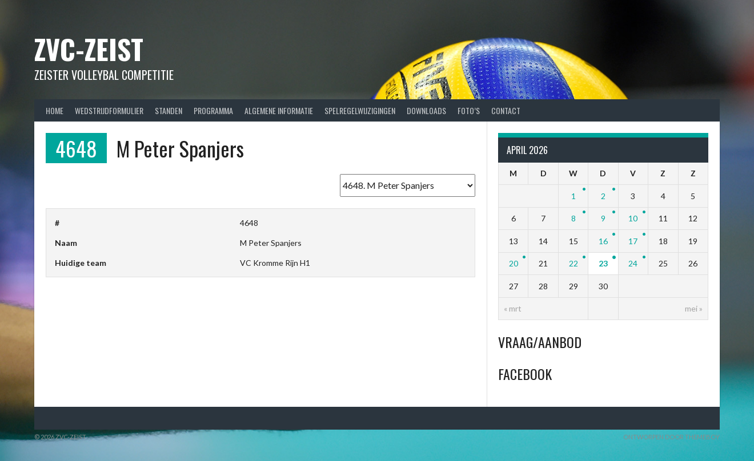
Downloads (426, 110)
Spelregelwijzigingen (359, 110)
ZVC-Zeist (88, 49)
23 (603, 263)
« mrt (513, 308)
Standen (168, 110)
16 (603, 241)
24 (632, 263)
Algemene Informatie (278, 110)
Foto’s (469, 110)
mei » (694, 308)
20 (513, 263)
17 (632, 241)
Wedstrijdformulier (109, 110)
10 (632, 218)
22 (573, 263)
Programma (213, 110)
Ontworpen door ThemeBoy (671, 436)
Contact (505, 110)
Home (54, 110)
